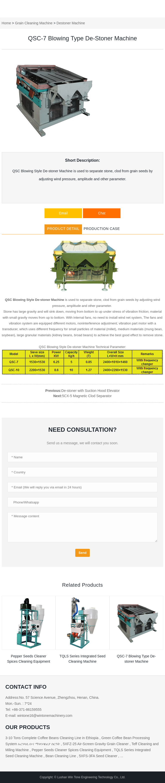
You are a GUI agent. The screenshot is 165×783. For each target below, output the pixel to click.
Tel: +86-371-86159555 (24, 710)
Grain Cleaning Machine (33, 23)
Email (63, 213)
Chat (102, 213)
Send (82, 553)
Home (6, 23)
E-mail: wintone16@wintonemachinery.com (39, 716)
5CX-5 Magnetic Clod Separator (87, 396)
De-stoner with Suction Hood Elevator (90, 391)
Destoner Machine (70, 23)
